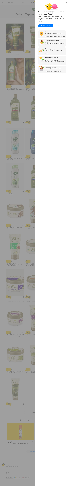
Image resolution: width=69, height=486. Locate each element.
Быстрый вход (45, 25)
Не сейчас (58, 25)
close (66, 2)
